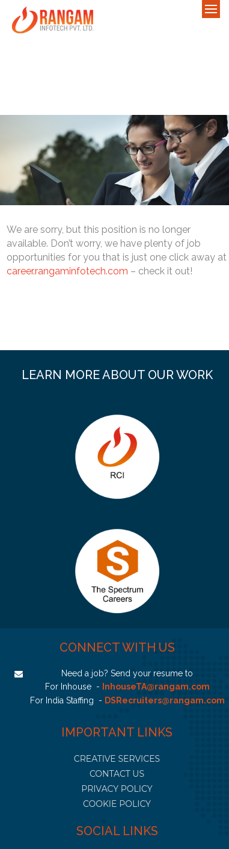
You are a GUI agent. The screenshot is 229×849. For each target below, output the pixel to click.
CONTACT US (117, 773)
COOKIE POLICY (117, 803)
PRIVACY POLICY (116, 788)
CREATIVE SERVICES (117, 758)
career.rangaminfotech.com (67, 271)
